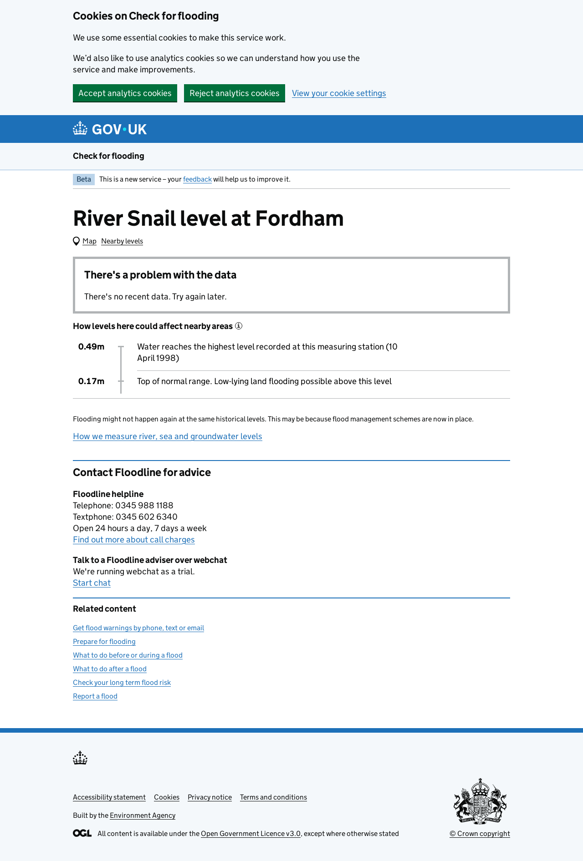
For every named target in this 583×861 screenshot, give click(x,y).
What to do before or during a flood (128, 655)
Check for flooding (108, 156)
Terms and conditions (273, 797)
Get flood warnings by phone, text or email (138, 627)
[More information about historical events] (239, 326)
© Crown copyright (480, 833)
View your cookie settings (339, 93)
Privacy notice (210, 797)
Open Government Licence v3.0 (251, 833)
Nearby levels (122, 241)
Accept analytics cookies (125, 93)
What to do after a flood (110, 668)
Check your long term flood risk (122, 682)
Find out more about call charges (134, 539)
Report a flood (95, 696)
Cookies (166, 797)
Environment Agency (142, 815)
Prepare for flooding (104, 641)
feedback (197, 179)
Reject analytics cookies (234, 93)
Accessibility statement (109, 797)
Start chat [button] (92, 582)
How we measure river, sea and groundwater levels (167, 436)
